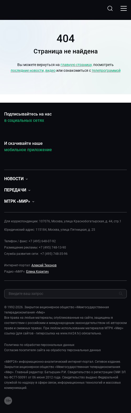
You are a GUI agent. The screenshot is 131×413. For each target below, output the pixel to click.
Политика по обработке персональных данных (39, 345)
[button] (16, 178)
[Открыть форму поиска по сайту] (110, 8)
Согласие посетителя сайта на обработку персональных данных (52, 350)
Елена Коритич (37, 271)
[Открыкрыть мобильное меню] (124, 8)
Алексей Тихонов (44, 265)
